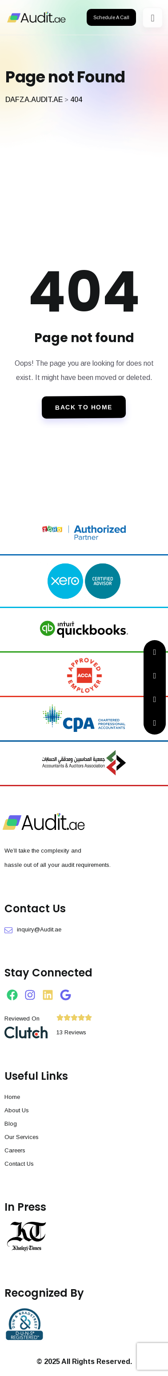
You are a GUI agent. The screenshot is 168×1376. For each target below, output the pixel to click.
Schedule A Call (111, 17)
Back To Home (84, 407)
